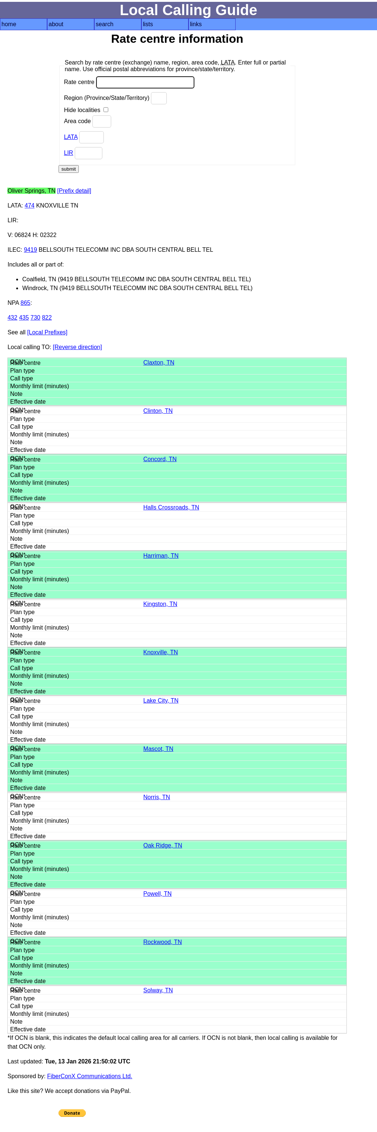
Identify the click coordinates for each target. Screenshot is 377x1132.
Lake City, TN (160, 700)
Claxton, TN (158, 362)
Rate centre (129, 82)
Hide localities (86, 110)
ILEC (14, 250)
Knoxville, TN (160, 652)
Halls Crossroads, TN (171, 507)
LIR (68, 153)
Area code (87, 121)
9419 (30, 250)
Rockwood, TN (162, 942)
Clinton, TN (158, 411)
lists (148, 24)
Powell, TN (157, 894)
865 (26, 303)
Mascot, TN (158, 749)
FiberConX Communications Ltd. (89, 1076)
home (8, 24)
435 (24, 317)
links (196, 24)
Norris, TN (156, 797)
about (56, 24)
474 (30, 205)
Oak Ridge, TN (162, 845)
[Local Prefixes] (47, 332)
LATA (71, 137)
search (104, 24)
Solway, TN (158, 990)
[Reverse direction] (77, 347)
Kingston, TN (160, 604)
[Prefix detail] (74, 191)
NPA (13, 303)
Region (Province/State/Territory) (115, 98)
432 (12, 317)
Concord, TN (159, 459)
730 (35, 317)
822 (47, 317)
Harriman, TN (161, 556)
